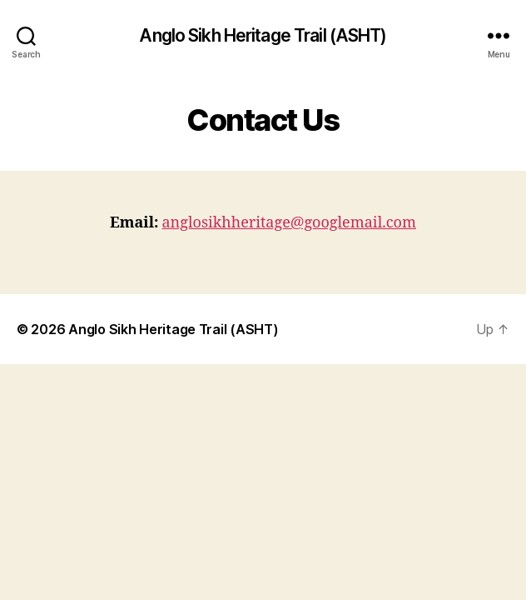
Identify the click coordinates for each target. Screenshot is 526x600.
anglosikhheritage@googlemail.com (288, 222)
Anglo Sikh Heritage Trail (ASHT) (262, 35)
